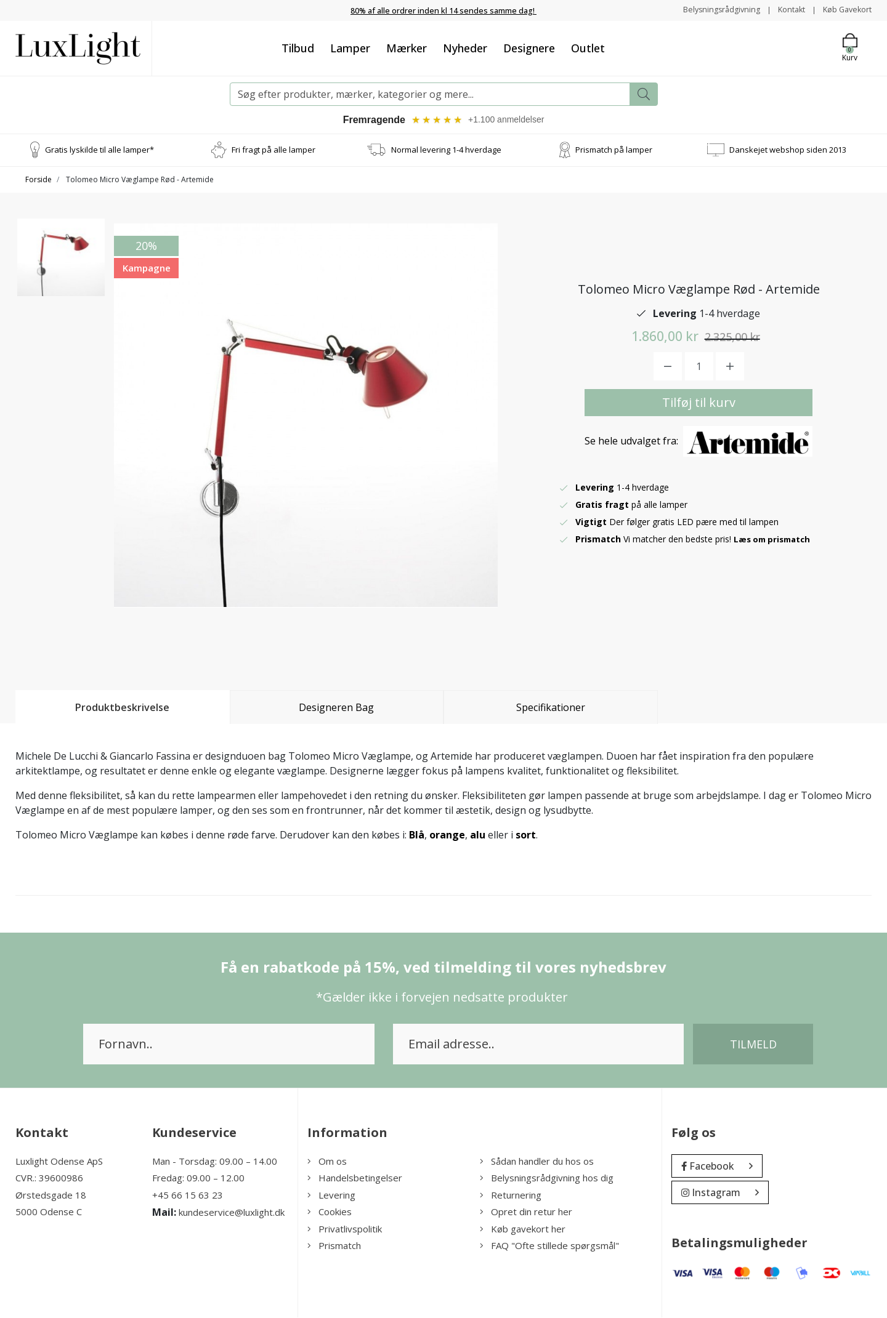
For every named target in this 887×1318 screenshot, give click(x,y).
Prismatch (334, 1246)
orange (447, 835)
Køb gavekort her (522, 1229)
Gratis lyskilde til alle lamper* (99, 150)
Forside (38, 180)
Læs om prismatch (775, 540)
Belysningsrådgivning (708, 9)
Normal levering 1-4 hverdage (446, 150)
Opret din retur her (526, 1213)
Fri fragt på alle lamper (273, 150)
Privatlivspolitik (344, 1229)
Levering (331, 1195)
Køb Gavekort (844, 9)
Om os (327, 1161)
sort (526, 835)
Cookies (329, 1213)
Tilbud (297, 47)
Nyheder (465, 47)
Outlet (588, 47)
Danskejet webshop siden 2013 (787, 150)
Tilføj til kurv (698, 403)
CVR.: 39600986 (49, 1179)
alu (477, 835)
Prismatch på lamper (613, 150)
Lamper (350, 47)
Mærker (406, 47)
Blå (416, 835)
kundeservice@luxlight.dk (232, 1213)
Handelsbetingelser (354, 1179)
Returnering (510, 1195)
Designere (529, 47)
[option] (61, 268)
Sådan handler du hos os (537, 1161)
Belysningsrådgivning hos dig (547, 1179)
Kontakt (783, 9)
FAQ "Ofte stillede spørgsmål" (549, 1246)
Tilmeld (753, 1044)
